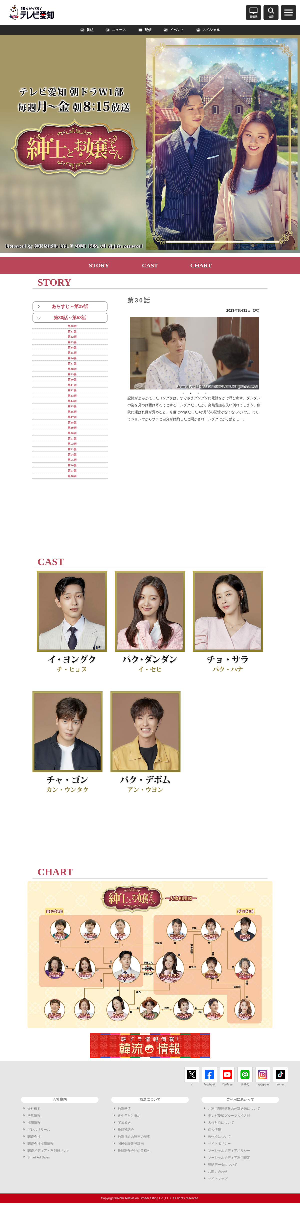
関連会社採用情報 (41, 1168)
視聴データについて (222, 1189)
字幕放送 (124, 1147)
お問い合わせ (218, 1196)
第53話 (72, 469)
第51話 (72, 457)
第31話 (72, 332)
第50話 (72, 450)
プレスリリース (39, 1154)
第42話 (72, 401)
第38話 (72, 376)
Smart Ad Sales (39, 1182)
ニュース (116, 30)
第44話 (72, 413)
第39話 (72, 382)
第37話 (72, 370)
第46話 (72, 426)
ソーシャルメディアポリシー (229, 1175)
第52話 (72, 463)
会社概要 (34, 1133)
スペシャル (208, 30)
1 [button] (183, 393)
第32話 (72, 339)
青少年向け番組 (129, 1140)
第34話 (72, 351)
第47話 (72, 432)
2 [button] (190, 393)
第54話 (72, 475)
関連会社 (34, 1161)
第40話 (72, 388)
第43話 (72, 407)
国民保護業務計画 (131, 1168)
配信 (145, 30)
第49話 (72, 444)
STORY (99, 265)
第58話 (72, 500)
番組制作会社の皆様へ (134, 1175)
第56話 (72, 488)
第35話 (72, 357)
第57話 (72, 494)
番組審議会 (126, 1154)
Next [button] (262, 353)
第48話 (72, 438)
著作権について (219, 1161)
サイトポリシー (219, 1168)
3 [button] (198, 393)
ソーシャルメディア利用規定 (229, 1182)
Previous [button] (126, 353)
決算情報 (34, 1140)
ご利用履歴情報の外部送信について (234, 1133)
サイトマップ (218, 1203)
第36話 (72, 363)
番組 (87, 30)
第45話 (72, 419)
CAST (150, 265)
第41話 (72, 394)
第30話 (72, 326)
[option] (194, 353)
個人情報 (214, 1154)
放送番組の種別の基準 (134, 1161)
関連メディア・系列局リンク (49, 1175)
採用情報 (34, 1147)
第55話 (72, 481)
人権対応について (221, 1147)
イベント (174, 30)
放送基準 (124, 1133)
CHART (201, 265)
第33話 (72, 345)
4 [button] (205, 393)
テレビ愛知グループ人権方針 (229, 1140)
